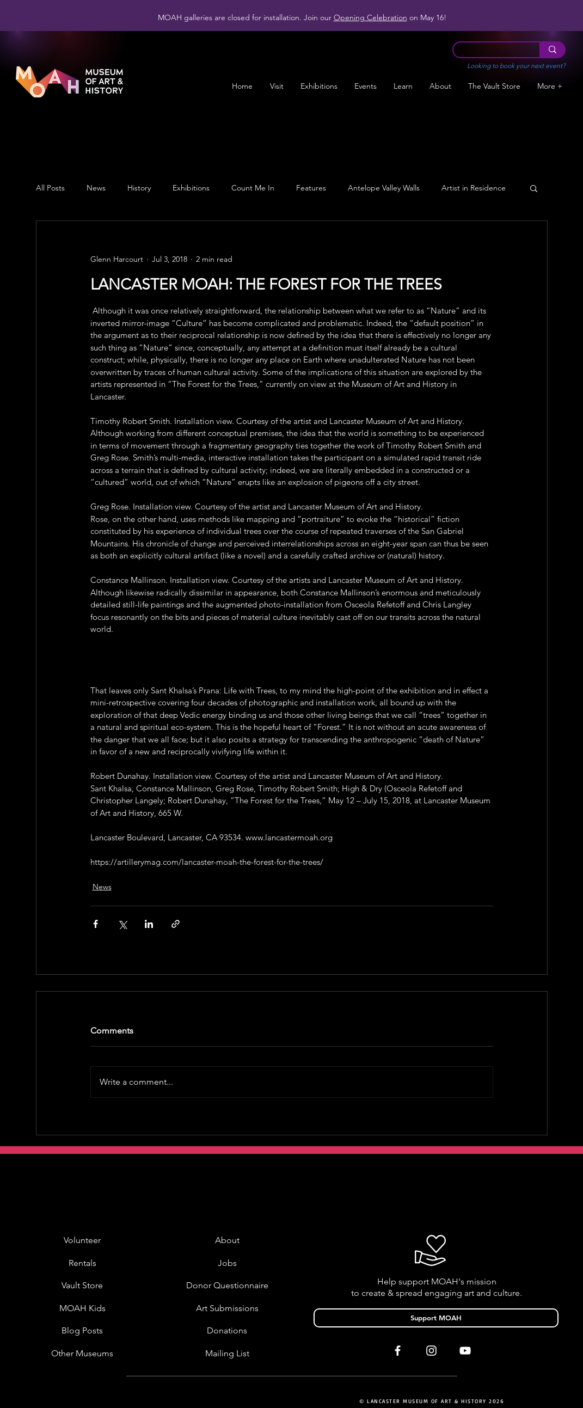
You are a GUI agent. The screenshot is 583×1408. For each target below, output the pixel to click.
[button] (319, 86)
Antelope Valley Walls (384, 188)
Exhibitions (191, 188)
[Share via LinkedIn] (149, 924)
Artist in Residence (473, 188)
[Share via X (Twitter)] (122, 924)
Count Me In (252, 188)
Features (311, 188)
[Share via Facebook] (95, 924)
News (96, 188)
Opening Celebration (370, 17)
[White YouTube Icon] (465, 1350)
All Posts (50, 188)
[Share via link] (175, 924)
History (139, 188)
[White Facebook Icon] (397, 1350)
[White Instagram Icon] (431, 1350)
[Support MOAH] (436, 1317)
